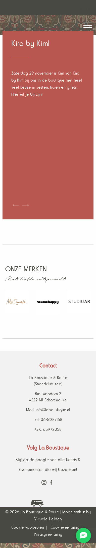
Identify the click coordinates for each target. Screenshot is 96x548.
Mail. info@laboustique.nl (48, 409)
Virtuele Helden (48, 519)
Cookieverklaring (65, 527)
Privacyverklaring (48, 534)
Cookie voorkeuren (27, 527)
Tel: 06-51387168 (48, 419)
